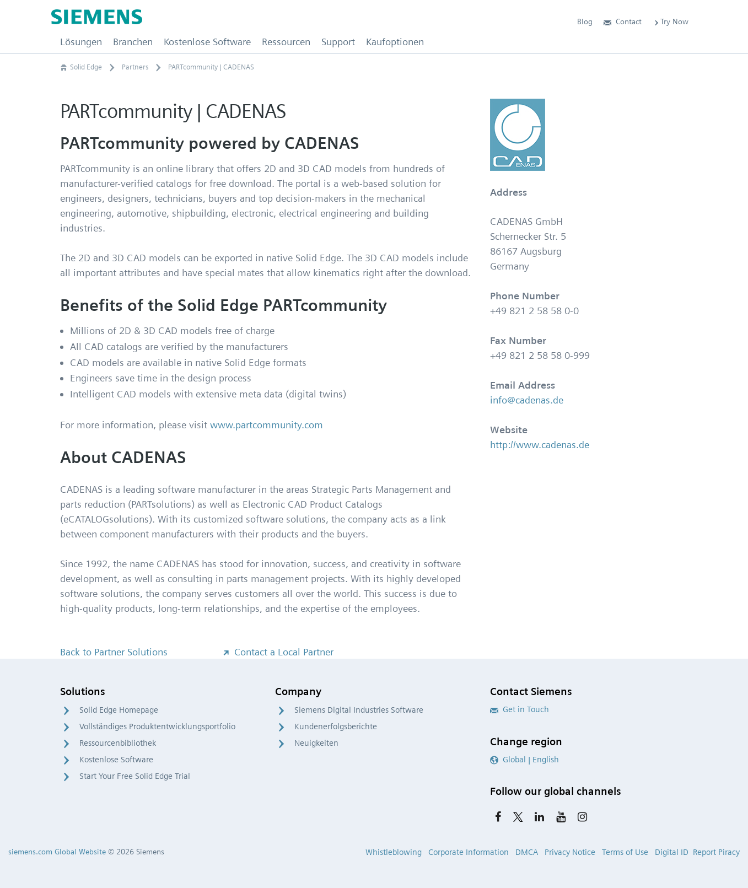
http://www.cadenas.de (539, 444)
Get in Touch (519, 709)
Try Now (670, 21)
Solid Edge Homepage (118, 710)
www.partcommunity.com (266, 424)
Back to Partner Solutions (114, 652)
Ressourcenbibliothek (117, 743)
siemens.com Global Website (57, 851)
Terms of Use (625, 852)
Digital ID (671, 852)
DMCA (526, 852)
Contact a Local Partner (277, 652)
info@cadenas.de (526, 400)
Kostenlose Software (116, 760)
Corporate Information (468, 852)
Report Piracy (716, 852)
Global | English (524, 760)
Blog (585, 21)
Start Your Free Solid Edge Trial (134, 776)
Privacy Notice (570, 852)
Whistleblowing (393, 852)
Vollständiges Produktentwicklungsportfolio (157, 726)
